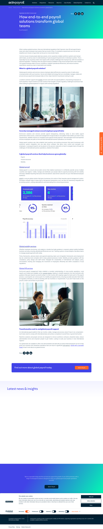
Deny (91, 519)
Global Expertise (78, 2)
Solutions (34, 2)
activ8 (21, 178)
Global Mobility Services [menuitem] (35, 505)
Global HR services (26, 268)
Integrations (43, 2)
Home (10, 7)
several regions (47, 273)
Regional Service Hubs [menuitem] (90, 504)
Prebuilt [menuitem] (45, 505)
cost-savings (66, 345)
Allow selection (91, 515)
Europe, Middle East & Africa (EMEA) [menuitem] (90, 506)
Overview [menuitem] (46, 504)
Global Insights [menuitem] (60, 505)
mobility (40, 79)
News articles (17, 7)
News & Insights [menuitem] (60, 504)
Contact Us (88, 2)
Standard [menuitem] (46, 507)
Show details (75, 526)
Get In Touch (81, 367)
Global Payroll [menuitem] (33, 504)
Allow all (91, 511)
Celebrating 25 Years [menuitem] (76, 505)
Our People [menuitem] (74, 507)
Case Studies (67, 2)
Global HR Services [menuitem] (34, 507)
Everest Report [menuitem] (60, 507)
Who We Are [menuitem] (74, 504)
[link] (34, 3)
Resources (51, 2)
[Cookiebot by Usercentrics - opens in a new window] (9, 526)
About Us (59, 2)
